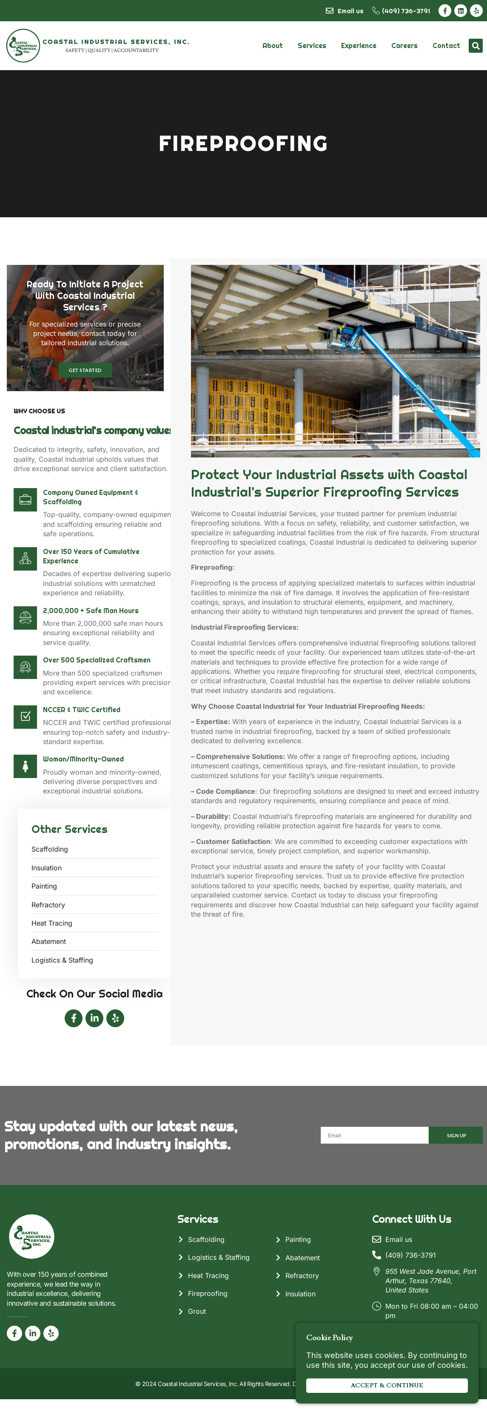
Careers (404, 45)
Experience (358, 45)
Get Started (85, 384)
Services (312, 45)
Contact (446, 45)
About (272, 45)
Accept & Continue (387, 1385)
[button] (476, 46)
